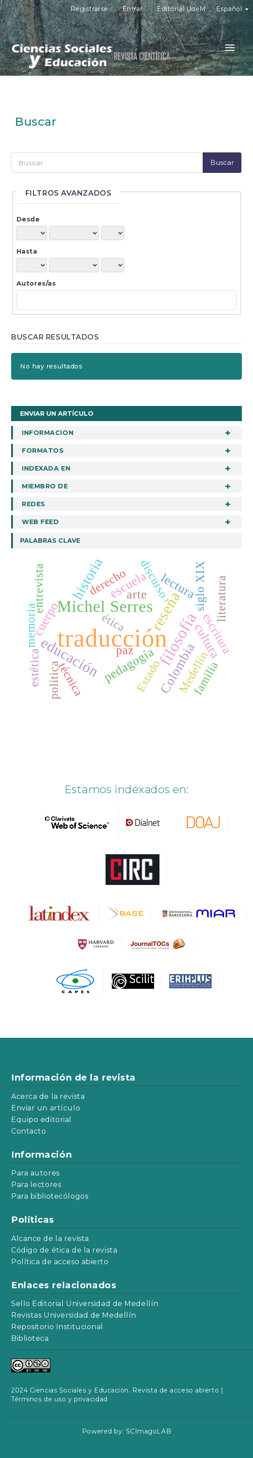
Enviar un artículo (57, 414)
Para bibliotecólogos (49, 1196)
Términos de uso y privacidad (59, 1399)
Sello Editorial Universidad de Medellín (85, 1303)
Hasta (26, 251)
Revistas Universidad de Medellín (73, 1315)
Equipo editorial (41, 1119)
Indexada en (46, 468)
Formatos (43, 450)
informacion (47, 433)
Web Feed (40, 522)
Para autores (35, 1173)
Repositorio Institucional (57, 1327)
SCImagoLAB (148, 1431)
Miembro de (45, 486)
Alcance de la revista (50, 1238)
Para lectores (36, 1184)
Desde (28, 219)
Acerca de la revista (48, 1096)
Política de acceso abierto (60, 1261)
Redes (33, 504)
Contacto (28, 1131)
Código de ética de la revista (64, 1250)
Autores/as (36, 283)
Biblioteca (30, 1338)
